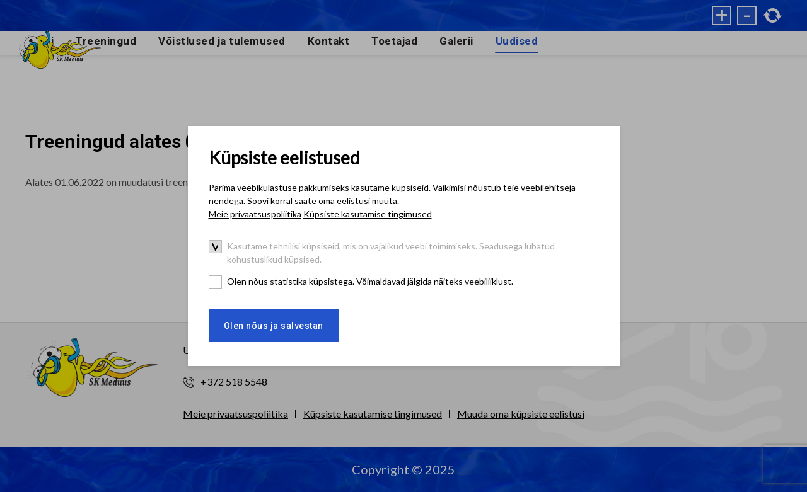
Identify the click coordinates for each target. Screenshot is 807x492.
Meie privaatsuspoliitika (255, 214)
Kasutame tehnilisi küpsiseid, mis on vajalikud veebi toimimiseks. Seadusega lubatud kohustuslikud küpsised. (391, 253)
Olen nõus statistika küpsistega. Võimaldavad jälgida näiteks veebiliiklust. (370, 281)
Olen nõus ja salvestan (273, 326)
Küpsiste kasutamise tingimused (367, 214)
